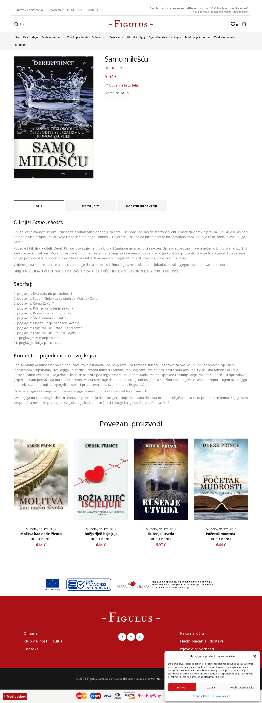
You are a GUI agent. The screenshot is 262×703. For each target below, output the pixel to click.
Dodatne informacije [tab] (142, 206)
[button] (255, 656)
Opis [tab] (39, 206)
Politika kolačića (201, 696)
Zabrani (212, 687)
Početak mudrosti (221, 534)
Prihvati (182, 687)
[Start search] (16, 24)
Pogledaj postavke (242, 687)
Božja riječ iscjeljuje (101, 534)
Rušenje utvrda (161, 534)
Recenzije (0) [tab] (90, 206)
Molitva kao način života (41, 534)
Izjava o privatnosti (220, 696)
